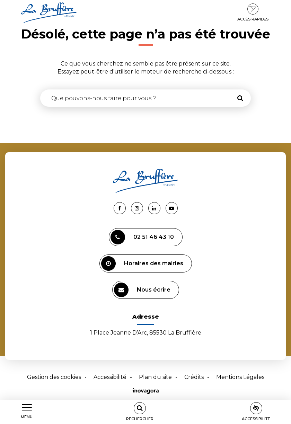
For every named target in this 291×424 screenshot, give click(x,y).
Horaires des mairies (142, 263)
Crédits (194, 377)
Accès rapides (252, 12)
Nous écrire (142, 290)
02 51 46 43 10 (142, 237)
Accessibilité (110, 377)
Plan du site (155, 377)
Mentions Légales (240, 377)
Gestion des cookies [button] (54, 377)
